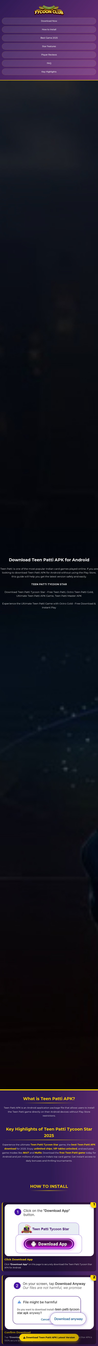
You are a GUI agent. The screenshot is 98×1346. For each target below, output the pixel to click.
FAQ (49, 63)
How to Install (49, 29)
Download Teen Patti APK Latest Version (49, 1337)
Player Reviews (49, 55)
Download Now (49, 21)
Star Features (49, 46)
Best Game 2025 (49, 38)
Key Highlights (49, 72)
